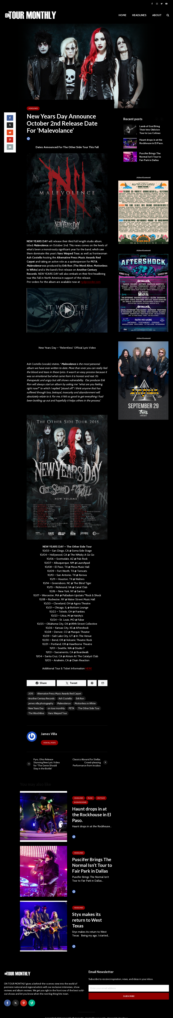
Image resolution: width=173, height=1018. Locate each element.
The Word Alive (36, 713)
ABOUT (157, 15)
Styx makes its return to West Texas (87, 920)
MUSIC (90, 798)
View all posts (49, 743)
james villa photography (40, 703)
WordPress (123, 1012)
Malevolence (64, 703)
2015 (30, 693)
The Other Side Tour (88, 708)
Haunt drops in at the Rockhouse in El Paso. (91, 814)
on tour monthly (56, 708)
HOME (122, 15)
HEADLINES (139, 15)
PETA (71, 708)
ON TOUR (101, 798)
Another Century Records (41, 698)
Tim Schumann (81, 837)
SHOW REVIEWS (80, 802)
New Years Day (36, 708)
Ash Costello (65, 698)
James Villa (33, 138)
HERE (88, 668)
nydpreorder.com (91, 281)
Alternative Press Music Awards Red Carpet (59, 693)
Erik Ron (80, 698)
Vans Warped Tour (57, 713)
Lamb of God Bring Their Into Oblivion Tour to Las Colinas (149, 130)
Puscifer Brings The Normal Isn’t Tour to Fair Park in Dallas (92, 865)
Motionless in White (85, 703)
